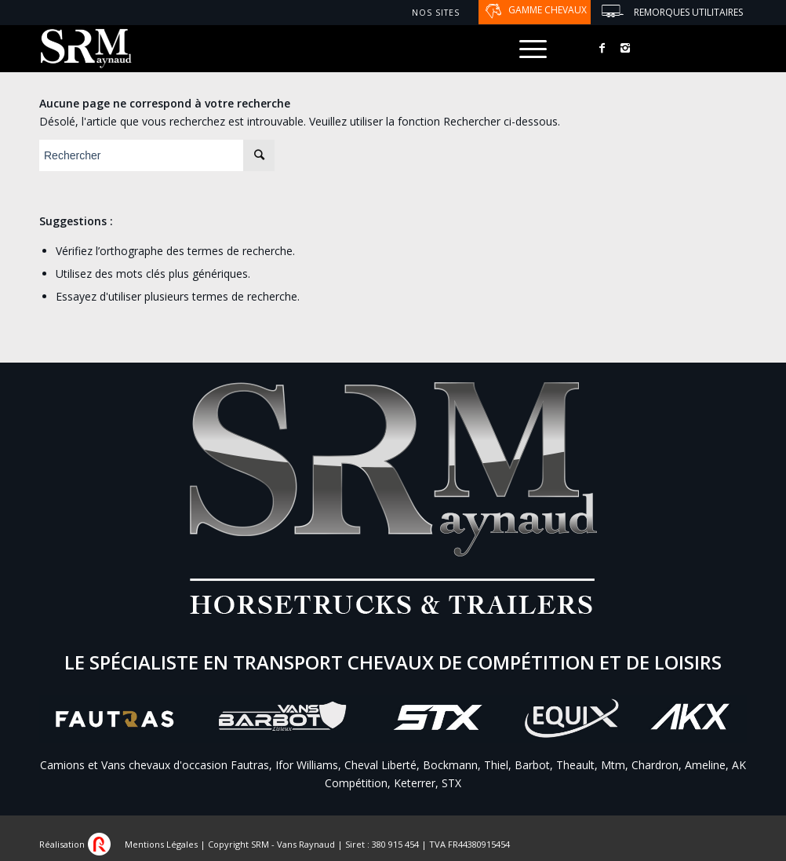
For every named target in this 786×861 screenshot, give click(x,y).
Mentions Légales (161, 844)
